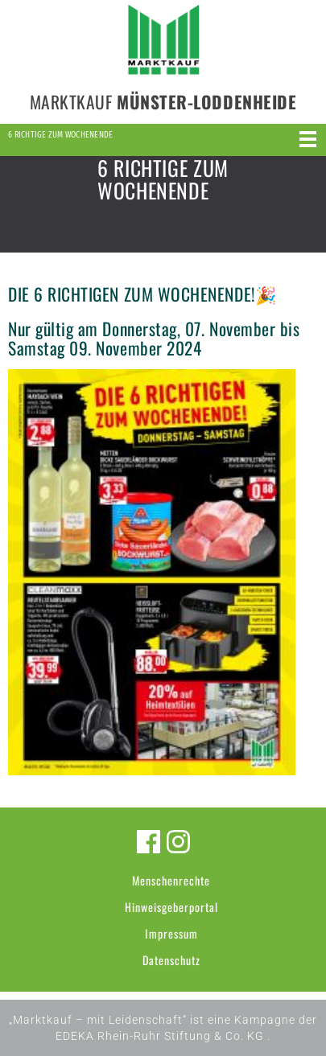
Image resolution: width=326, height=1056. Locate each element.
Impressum (171, 933)
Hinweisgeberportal (171, 906)
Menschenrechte (171, 880)
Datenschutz (171, 959)
